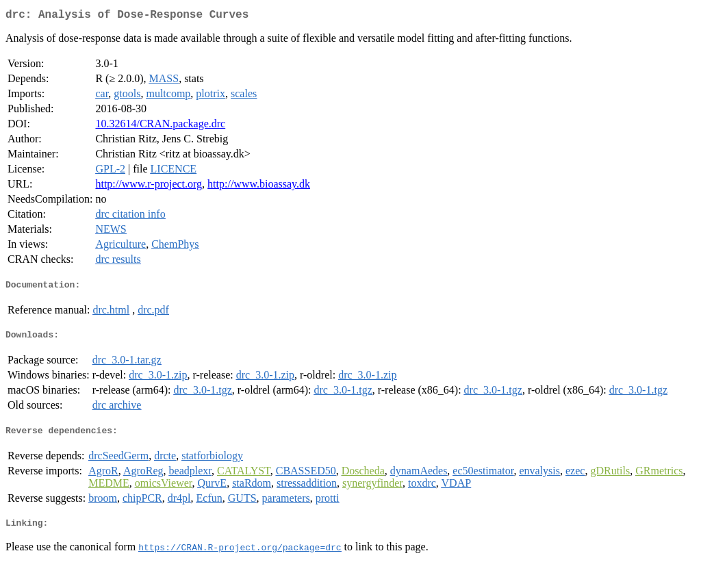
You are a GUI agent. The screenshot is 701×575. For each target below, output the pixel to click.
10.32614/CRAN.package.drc (160, 126)
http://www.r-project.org (148, 186)
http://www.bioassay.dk (258, 186)
